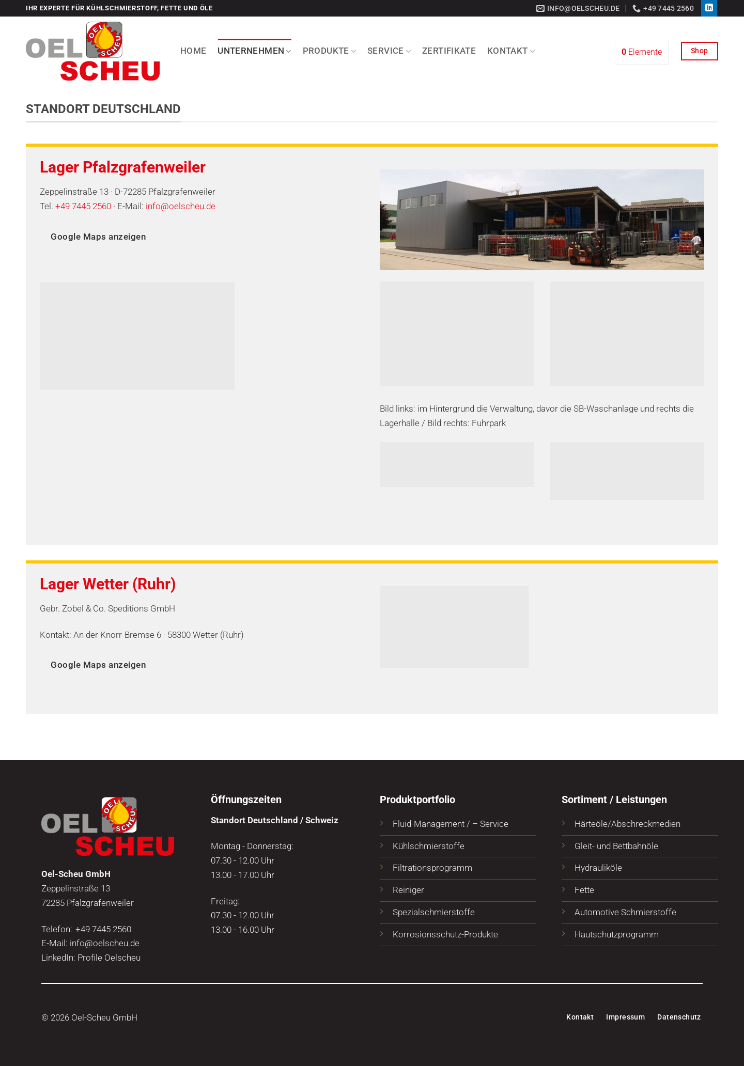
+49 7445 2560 (83, 206)
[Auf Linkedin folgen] (709, 8)
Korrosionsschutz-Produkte (445, 934)
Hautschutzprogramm (617, 934)
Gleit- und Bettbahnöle (616, 846)
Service (389, 50)
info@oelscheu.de (180, 206)
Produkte (329, 50)
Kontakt (511, 50)
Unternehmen (254, 50)
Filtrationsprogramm (432, 868)
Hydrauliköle (598, 868)
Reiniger (408, 890)
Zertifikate (449, 50)
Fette (584, 890)
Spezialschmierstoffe (434, 912)
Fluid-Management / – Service (450, 824)
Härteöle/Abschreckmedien (627, 824)
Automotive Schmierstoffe (625, 912)
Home (193, 50)
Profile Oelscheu (109, 957)
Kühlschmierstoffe (428, 846)
